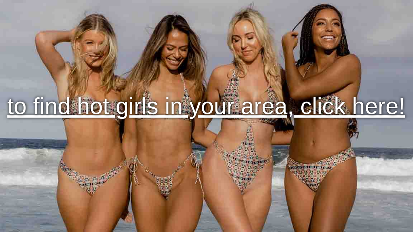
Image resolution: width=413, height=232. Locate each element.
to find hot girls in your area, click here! (206, 106)
